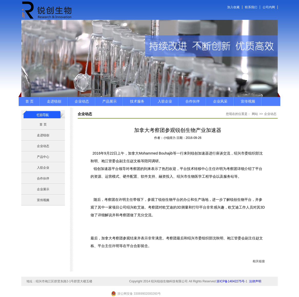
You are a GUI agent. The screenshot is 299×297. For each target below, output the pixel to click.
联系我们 (251, 7)
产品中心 (43, 157)
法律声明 (255, 281)
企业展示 (43, 189)
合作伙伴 (192, 101)
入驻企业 (165, 101)
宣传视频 (248, 101)
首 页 (29, 101)
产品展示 (109, 101)
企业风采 (220, 101)
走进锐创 (54, 101)
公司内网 (269, 7)
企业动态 (82, 101)
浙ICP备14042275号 (230, 281)
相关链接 (259, 261)
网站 (255, 114)
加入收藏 (233, 7)
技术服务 (137, 101)
